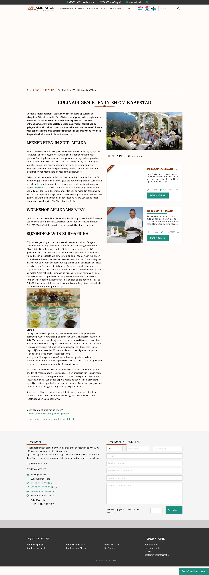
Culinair (79, 8)
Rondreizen (66, 8)
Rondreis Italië (111, 544)
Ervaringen (116, 8)
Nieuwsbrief (133, 2)
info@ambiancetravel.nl (42, 491)
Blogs (104, 8)
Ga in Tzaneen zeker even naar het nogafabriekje (51, 419)
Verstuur (174, 510)
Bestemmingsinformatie (156, 554)
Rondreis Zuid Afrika (75, 548)
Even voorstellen (152, 548)
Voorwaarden (151, 544)
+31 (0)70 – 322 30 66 (41, 483)
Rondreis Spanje (35, 544)
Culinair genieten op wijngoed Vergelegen (48, 413)
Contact (130, 8)
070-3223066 (73, 2)
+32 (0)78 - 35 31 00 (40, 487)
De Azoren (109, 548)
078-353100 (106, 2)
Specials (148, 551)
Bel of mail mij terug (194, 571)
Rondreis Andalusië (75, 544)
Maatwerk (92, 8)
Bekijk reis (157, 195)
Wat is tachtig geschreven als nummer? (123, 511)
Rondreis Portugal (36, 548)
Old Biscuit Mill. (39, 187)
